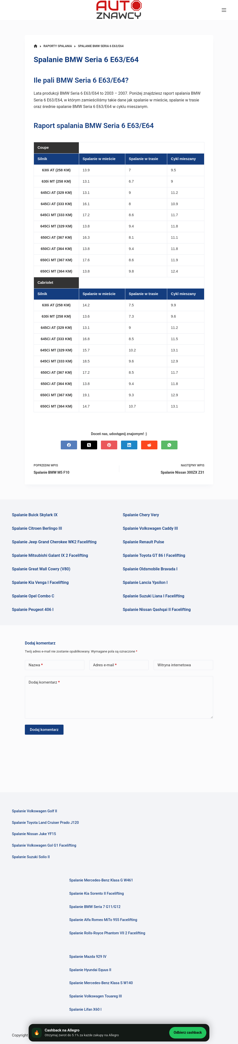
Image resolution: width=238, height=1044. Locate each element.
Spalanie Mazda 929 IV (87, 957)
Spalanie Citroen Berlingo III (37, 528)
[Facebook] (69, 445)
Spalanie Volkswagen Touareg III (95, 996)
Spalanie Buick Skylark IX (34, 514)
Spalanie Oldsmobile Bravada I (150, 569)
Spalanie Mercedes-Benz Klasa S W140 (101, 983)
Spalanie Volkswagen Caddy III (150, 528)
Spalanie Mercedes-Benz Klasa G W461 (101, 880)
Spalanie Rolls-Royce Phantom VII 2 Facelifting (107, 933)
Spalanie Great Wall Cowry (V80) (41, 569)
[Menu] (224, 10)
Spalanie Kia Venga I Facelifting (40, 582)
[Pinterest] (109, 445)
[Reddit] (149, 445)
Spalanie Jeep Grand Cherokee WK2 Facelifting (54, 542)
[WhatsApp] (169, 445)
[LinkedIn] (129, 445)
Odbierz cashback (188, 1032)
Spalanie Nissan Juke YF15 (34, 834)
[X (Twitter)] (89, 445)
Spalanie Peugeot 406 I (32, 609)
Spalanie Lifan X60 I (85, 1009)
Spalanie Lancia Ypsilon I (145, 582)
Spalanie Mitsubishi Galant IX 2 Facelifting (50, 555)
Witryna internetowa (174, 665)
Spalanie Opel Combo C (33, 596)
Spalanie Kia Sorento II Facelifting (96, 893)
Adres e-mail (105, 665)
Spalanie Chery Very (141, 514)
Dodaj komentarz (44, 682)
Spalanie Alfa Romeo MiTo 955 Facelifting (103, 920)
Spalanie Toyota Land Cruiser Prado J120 (45, 823)
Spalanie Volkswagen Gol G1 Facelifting (44, 845)
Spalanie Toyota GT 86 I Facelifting (154, 555)
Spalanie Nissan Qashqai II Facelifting (157, 609)
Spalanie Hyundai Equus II (90, 970)
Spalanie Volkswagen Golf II (34, 811)
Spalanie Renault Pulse (143, 542)
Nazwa (36, 665)
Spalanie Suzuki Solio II (31, 857)
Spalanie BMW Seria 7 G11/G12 (95, 907)
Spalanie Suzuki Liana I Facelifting (153, 596)
